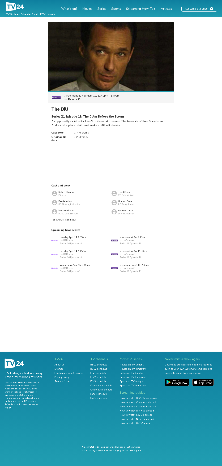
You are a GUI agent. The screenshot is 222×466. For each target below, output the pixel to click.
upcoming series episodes (25, 404)
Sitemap (58, 369)
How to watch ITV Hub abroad (137, 410)
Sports (116, 9)
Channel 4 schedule (101, 385)
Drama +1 (74, 99)
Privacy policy (61, 377)
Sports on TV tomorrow (133, 385)
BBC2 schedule (98, 369)
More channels (98, 398)
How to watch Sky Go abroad (136, 415)
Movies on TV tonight (131, 364)
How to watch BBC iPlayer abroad (138, 398)
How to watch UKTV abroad (135, 423)
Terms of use (61, 381)
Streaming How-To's (141, 9)
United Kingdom (117, 447)
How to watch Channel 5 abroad (138, 406)
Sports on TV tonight (131, 381)
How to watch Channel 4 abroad (138, 402)
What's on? (69, 9)
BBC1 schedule (98, 364)
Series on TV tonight (131, 373)
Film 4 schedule (99, 394)
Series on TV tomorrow (133, 377)
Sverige (104, 447)
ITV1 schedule (98, 373)
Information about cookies (68, 373)
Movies (87, 9)
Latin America (133, 447)
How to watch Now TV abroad (137, 419)
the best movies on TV (15, 401)
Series (101, 9)
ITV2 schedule (98, 377)
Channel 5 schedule (101, 389)
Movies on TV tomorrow (133, 369)
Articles (166, 9)
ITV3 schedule (98, 381)
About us (59, 364)
